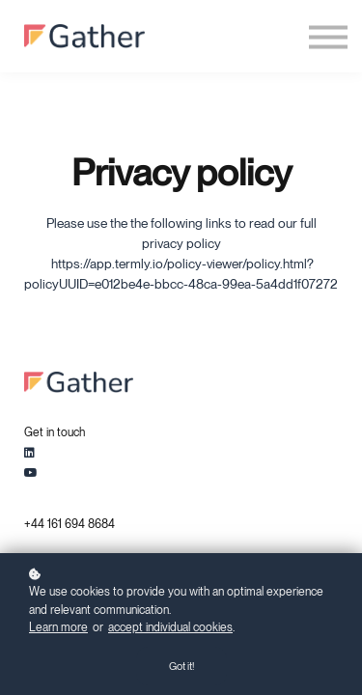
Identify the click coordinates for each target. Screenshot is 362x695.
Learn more (58, 627)
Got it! (181, 666)
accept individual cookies (170, 627)
